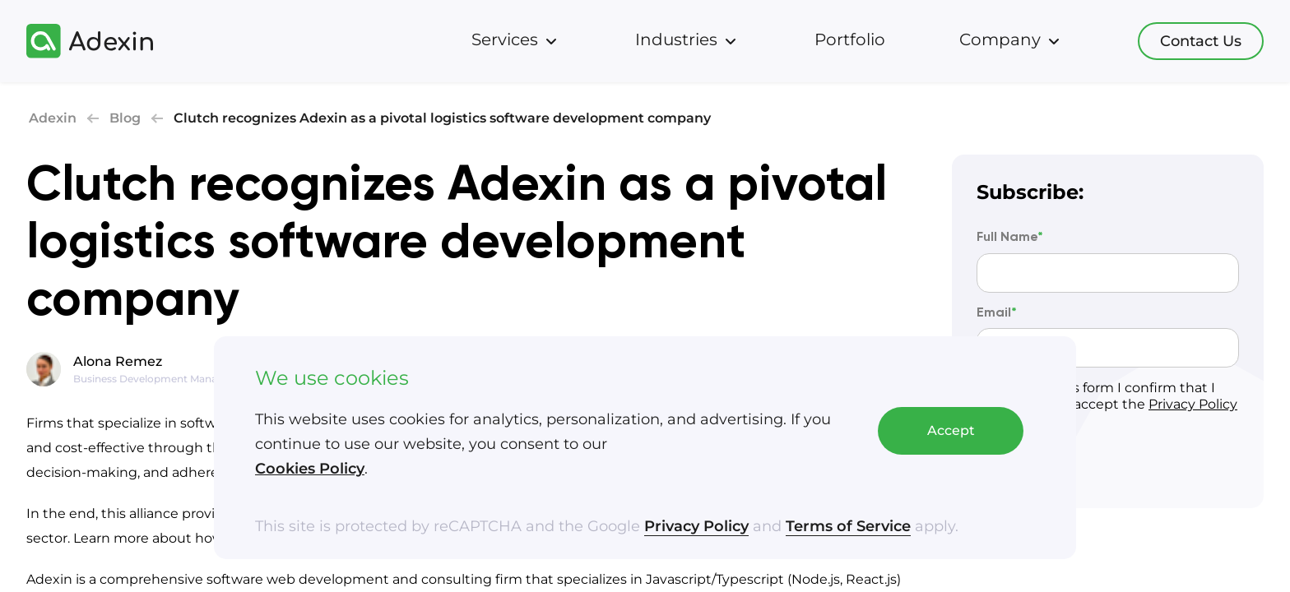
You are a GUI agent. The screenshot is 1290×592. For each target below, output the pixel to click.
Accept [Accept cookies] (951, 431)
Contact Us (1200, 41)
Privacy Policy (696, 527)
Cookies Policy (309, 469)
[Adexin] (89, 41)
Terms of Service (848, 527)
